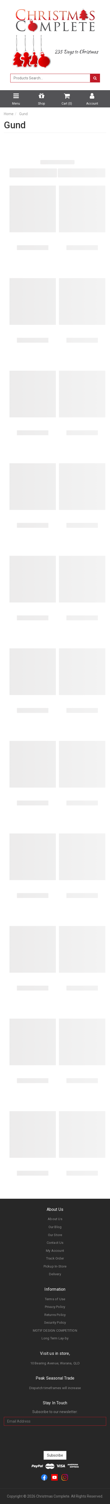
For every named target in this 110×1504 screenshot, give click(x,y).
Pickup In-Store (55, 1266)
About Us (55, 1219)
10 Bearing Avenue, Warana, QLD (55, 1363)
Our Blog (55, 1227)
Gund (23, 114)
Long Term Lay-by (55, 1338)
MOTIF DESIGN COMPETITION (55, 1330)
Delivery (55, 1274)
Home (9, 114)
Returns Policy (55, 1315)
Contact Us (55, 1243)
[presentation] (55, 1438)
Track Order (55, 1258)
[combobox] (50, 78)
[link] (44, 1477)
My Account (55, 1251)
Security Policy (55, 1322)
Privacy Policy (55, 1307)
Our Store (55, 1235)
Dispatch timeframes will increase (55, 1388)
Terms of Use (55, 1299)
